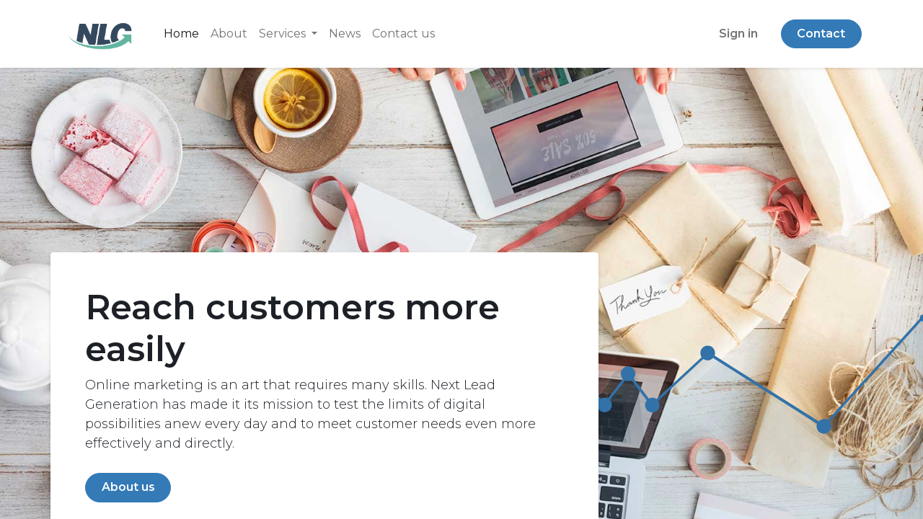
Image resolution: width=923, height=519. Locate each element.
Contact (821, 33)
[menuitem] (181, 33)
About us (128, 487)
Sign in (738, 33)
